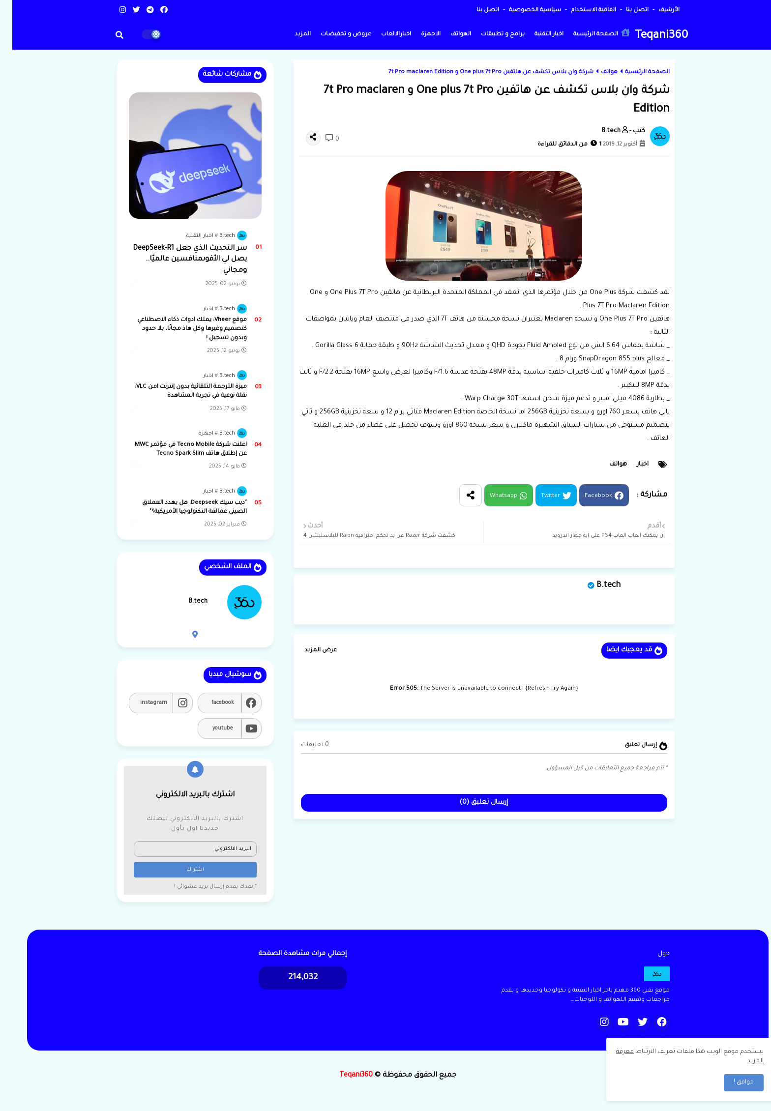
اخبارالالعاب (384, 34)
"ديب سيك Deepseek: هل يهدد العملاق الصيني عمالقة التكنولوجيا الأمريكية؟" (182, 507)
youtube (210, 728)
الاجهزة (418, 34)
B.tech (596, 585)
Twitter (538, 496)
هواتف (597, 72)
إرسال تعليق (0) (471, 802)
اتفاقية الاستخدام (580, 10)
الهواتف (448, 34)
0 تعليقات (303, 745)
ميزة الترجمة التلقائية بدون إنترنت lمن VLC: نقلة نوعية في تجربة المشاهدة (178, 391)
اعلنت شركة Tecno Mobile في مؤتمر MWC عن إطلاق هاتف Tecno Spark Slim (178, 449)
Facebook (586, 496)
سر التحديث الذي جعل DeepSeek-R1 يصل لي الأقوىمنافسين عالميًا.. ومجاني (177, 260)
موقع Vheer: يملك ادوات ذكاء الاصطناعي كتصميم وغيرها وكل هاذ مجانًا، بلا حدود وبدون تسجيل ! (180, 329)
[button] (107, 35)
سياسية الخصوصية (522, 10)
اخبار (630, 464)
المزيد (290, 34)
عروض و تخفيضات (333, 34)
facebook (210, 703)
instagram (141, 703)
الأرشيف (656, 10)
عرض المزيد (308, 650)
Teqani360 (649, 36)
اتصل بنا (624, 10)
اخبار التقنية (536, 34)
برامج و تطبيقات (490, 34)
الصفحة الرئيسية (589, 33)
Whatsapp (491, 496)
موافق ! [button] (731, 1082)
